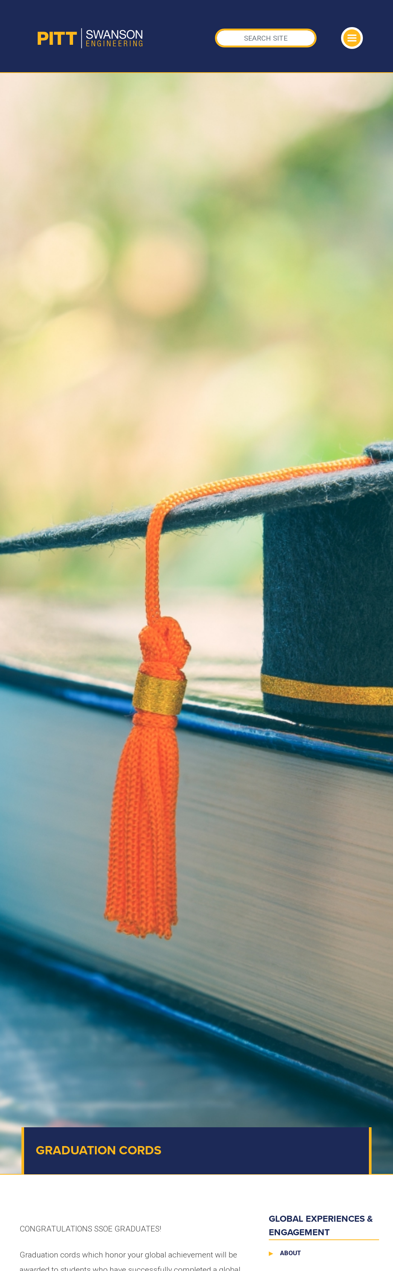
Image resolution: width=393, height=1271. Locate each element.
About (290, 1253)
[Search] (266, 38)
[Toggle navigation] (352, 38)
